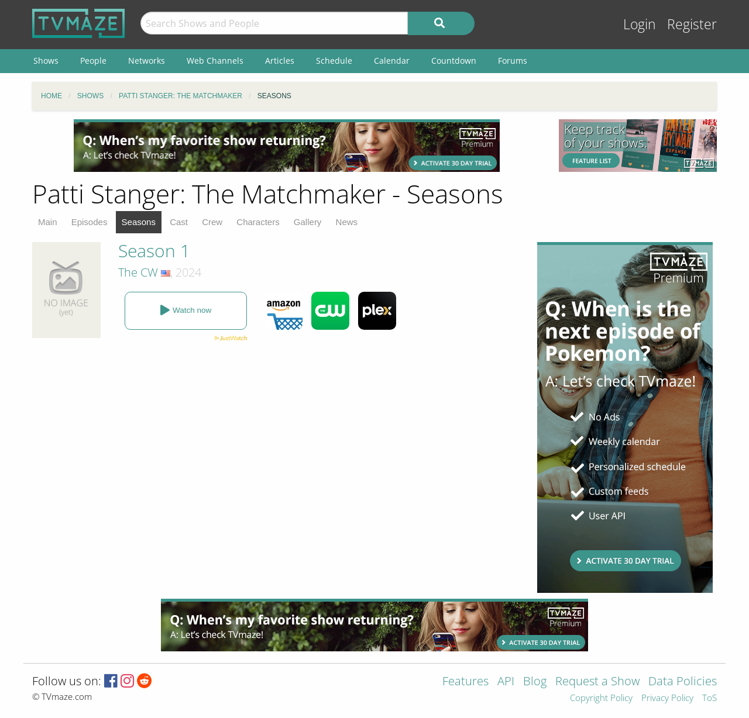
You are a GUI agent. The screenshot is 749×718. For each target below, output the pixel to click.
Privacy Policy (667, 698)
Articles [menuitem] (279, 60)
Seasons (139, 222)
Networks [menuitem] (146, 60)
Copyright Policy (601, 698)
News (347, 222)
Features (465, 682)
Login (639, 24)
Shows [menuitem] (46, 60)
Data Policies (682, 682)
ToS (709, 698)
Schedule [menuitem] (334, 60)
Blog (535, 682)
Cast (179, 222)
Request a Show (597, 682)
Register (692, 24)
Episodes (89, 222)
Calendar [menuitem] (392, 60)
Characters (257, 222)
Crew (212, 222)
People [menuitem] (93, 60)
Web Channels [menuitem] (215, 60)
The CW (138, 272)
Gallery (308, 222)
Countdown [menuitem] (453, 60)
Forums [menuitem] (512, 60)
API (505, 682)
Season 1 (154, 251)
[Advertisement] (287, 145)
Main (47, 222)
